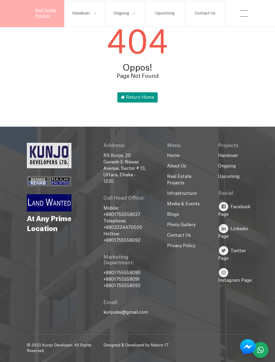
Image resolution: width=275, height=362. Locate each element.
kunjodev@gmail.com (125, 312)
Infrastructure (182, 193)
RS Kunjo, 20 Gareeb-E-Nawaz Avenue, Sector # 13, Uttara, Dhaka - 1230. (124, 168)
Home (173, 155)
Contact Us (205, 13)
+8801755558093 (121, 286)
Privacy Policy (181, 246)
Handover (84, 13)
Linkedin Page (233, 231)
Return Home (137, 97)
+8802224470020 (122, 227)
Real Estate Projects (45, 13)
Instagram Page (235, 275)
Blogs (173, 214)
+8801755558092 (121, 240)
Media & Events (183, 204)
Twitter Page (232, 253)
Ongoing (124, 13)
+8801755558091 (121, 279)
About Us (176, 166)
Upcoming (164, 13)
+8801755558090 (122, 273)
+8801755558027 (121, 215)
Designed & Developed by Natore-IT (136, 345)
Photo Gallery (181, 225)
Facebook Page (234, 209)
